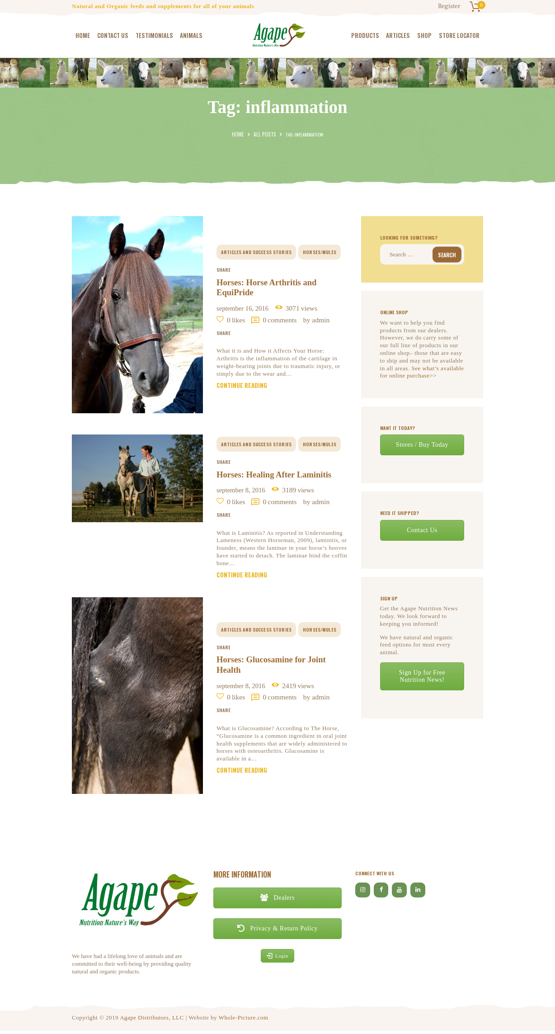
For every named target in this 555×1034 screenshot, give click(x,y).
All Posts (264, 134)
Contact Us (422, 529)
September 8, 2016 (244, 491)
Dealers (277, 900)
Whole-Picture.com (243, 1020)
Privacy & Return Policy (277, 931)
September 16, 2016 (246, 308)
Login (277, 958)
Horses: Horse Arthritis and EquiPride (270, 287)
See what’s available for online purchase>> (422, 371)
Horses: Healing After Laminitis (278, 476)
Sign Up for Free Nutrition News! (422, 676)
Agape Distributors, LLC (152, 1020)
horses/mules (319, 250)
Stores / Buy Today (422, 444)
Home (240, 134)
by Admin (323, 319)
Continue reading (243, 386)
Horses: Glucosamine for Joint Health (275, 667)
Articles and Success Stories (256, 250)
